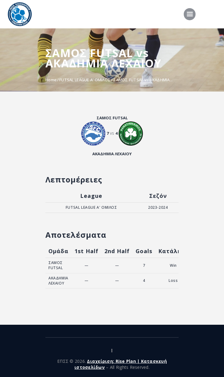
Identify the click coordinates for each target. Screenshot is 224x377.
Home (51, 79)
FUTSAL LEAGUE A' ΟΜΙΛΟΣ (84, 79)
